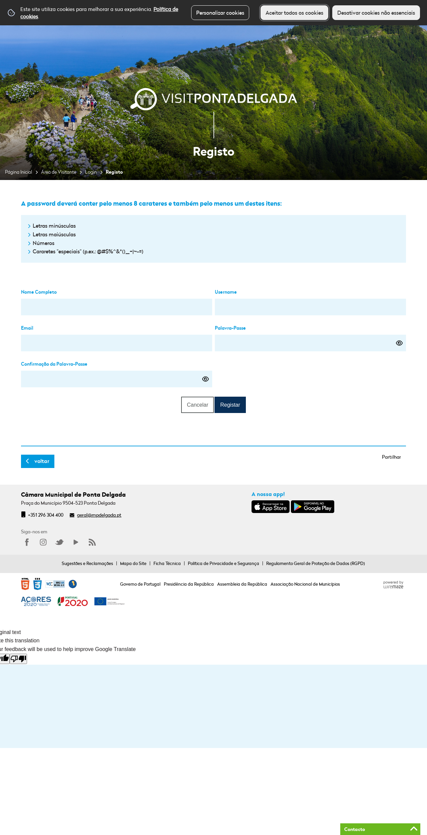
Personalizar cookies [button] (220, 12)
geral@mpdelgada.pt (99, 515)
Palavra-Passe (230, 328)
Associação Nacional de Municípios (305, 584)
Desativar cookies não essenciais (376, 12)
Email (27, 328)
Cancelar (197, 405)
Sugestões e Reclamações (87, 563)
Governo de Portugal (140, 584)
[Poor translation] (18, 659)
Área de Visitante (58, 172)
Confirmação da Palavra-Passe (54, 364)
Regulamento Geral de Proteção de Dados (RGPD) (315, 563)
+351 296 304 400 (45, 515)
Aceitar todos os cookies (294, 12)
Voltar (41, 461)
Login (91, 172)
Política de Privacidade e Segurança (223, 563)
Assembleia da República (242, 584)
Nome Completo (39, 292)
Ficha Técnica (167, 563)
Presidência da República (189, 584)
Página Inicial (18, 172)
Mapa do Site (133, 563)
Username (226, 292)
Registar (230, 405)
